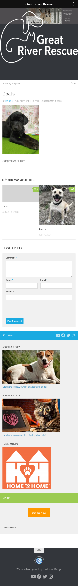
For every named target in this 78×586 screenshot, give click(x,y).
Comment (11, 257)
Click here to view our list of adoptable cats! (24, 435)
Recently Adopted (11, 83)
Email (43, 280)
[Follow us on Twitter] (68, 335)
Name (9, 280)
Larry (5, 206)
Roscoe (43, 229)
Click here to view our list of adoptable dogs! (24, 386)
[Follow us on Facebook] (63, 335)
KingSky (9, 101)
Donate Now (39, 512)
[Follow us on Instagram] (74, 335)
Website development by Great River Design (39, 569)
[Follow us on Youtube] (58, 335)
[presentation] (30, 308)
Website (10, 291)
